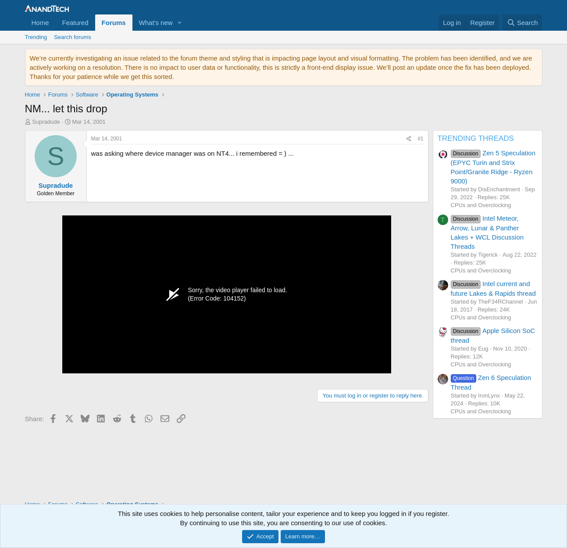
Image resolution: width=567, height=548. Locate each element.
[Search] (522, 22)
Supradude (46, 121)
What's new (156, 22)
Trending (36, 37)
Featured (75, 22)
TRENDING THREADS (476, 138)
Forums (114, 22)
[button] (180, 22)
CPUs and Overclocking (481, 205)
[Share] (408, 139)
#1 (420, 139)
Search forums (72, 37)
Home (40, 22)
